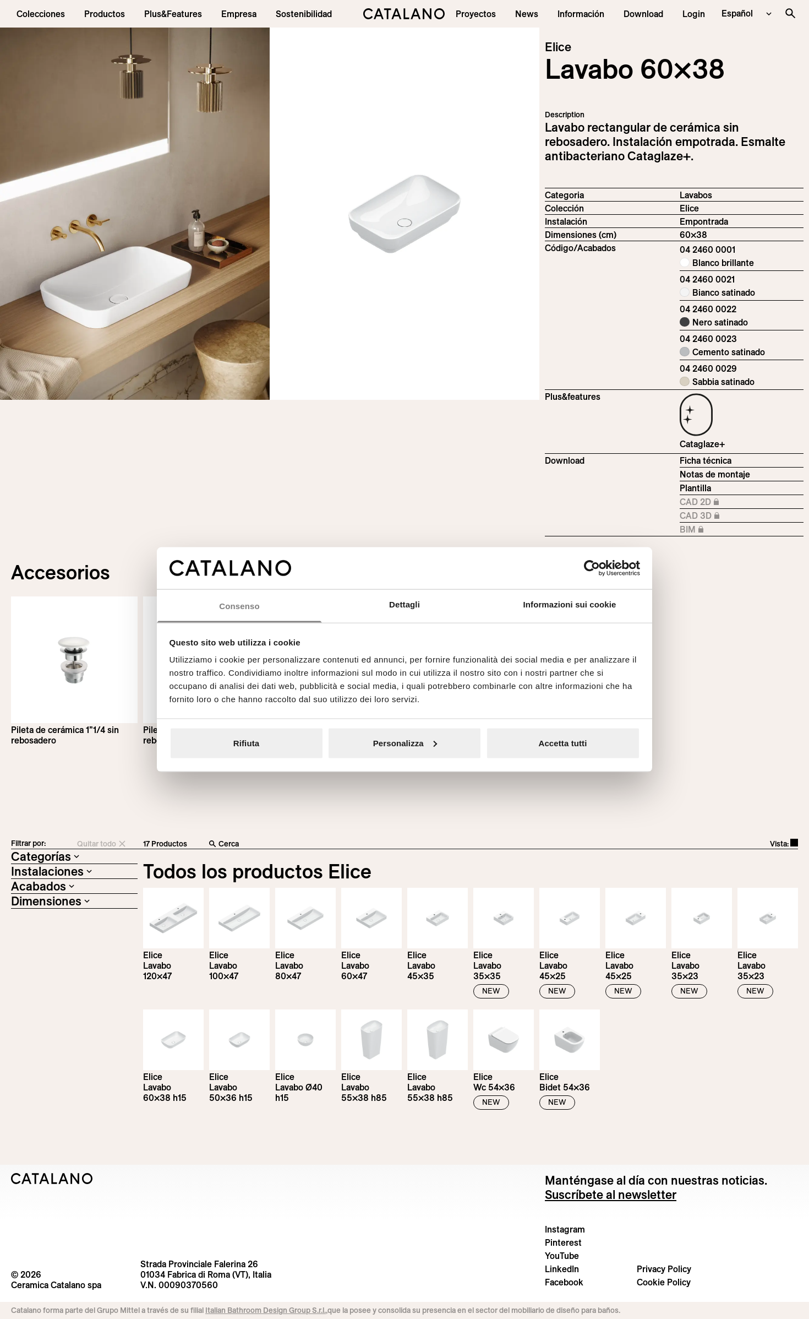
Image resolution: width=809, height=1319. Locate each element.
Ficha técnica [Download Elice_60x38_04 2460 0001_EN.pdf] (705, 460)
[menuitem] (173, 14)
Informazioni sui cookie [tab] (569, 604)
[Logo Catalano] (52, 1178)
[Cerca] (374, 844)
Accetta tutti (563, 742)
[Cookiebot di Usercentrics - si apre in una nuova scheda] (592, 568)
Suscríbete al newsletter (610, 1194)
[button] (41, 14)
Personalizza (405, 742)
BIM (716, 530)
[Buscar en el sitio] (790, 13)
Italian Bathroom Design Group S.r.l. (265, 1310)
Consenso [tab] (239, 606)
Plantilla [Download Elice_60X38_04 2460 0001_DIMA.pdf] (695, 487)
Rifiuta (246, 742)
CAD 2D (716, 502)
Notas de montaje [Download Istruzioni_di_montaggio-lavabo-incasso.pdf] (715, 474)
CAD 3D (716, 516)
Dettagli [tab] (404, 604)
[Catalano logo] (404, 13)
